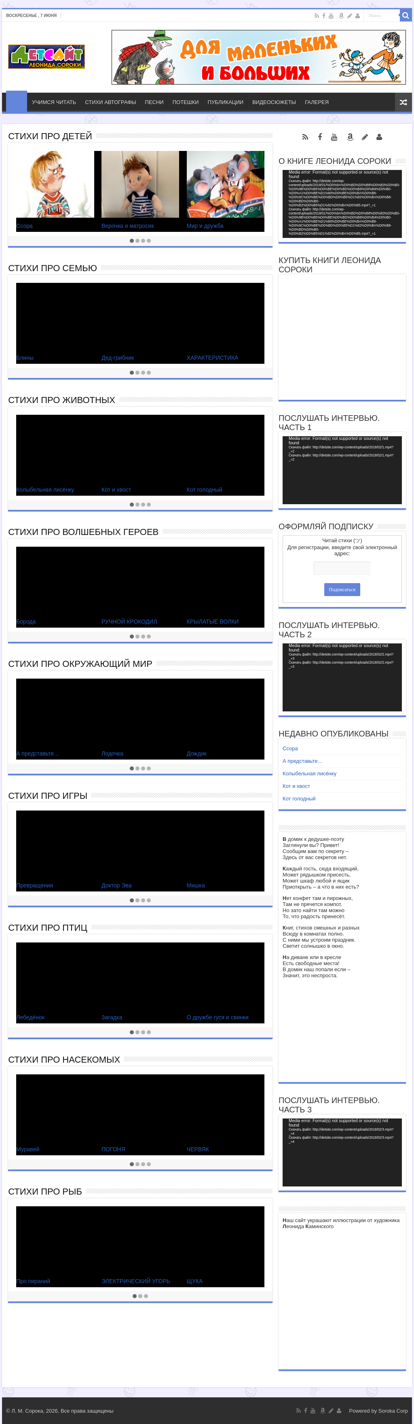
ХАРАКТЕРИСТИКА (213, 357)
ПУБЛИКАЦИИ (226, 102)
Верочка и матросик (127, 226)
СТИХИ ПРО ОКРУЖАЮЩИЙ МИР (80, 664)
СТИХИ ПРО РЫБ (45, 1191)
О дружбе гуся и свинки (218, 1017)
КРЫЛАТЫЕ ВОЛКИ (213, 621)
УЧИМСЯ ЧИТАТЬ (54, 102)
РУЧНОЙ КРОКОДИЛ (129, 621)
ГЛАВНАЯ (16, 101)
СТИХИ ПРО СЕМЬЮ (52, 268)
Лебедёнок (30, 1017)
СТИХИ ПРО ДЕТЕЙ (50, 136)
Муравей (27, 1149)
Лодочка (112, 753)
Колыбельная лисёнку (45, 489)
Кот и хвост (116, 489)
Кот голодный (204, 489)
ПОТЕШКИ (186, 102)
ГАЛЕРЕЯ (317, 102)
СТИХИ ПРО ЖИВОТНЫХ (61, 400)
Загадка (111, 1017)
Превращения (34, 885)
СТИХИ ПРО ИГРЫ (47, 796)
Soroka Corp (393, 1411)
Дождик (197, 753)
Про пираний (33, 1281)
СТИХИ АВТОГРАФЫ (110, 102)
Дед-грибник (117, 357)
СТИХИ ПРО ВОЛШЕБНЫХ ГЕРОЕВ (83, 532)
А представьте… (37, 753)
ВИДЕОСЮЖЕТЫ (274, 102)
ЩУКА (195, 1281)
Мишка (196, 885)
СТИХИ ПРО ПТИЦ (47, 928)
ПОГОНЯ (113, 1149)
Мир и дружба (205, 226)
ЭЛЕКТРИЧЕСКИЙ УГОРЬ (135, 1281)
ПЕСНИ (154, 102)
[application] (342, 204)
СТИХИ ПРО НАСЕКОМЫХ (64, 1060)
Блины (25, 357)
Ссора (24, 226)
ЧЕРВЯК (198, 1149)
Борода (26, 621)
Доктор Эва (116, 885)
